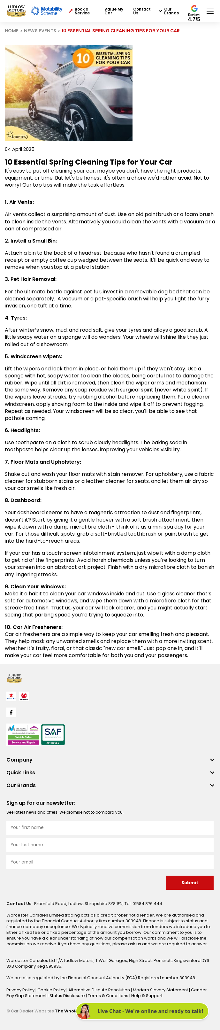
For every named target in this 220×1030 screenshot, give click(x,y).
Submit (189, 883)
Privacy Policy (20, 990)
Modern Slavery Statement (161, 990)
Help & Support (147, 996)
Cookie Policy (51, 990)
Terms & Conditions (108, 996)
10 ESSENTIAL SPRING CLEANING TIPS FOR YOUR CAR (121, 30)
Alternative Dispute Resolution (99, 990)
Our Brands (169, 11)
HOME (12, 30)
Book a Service (79, 11)
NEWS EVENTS (40, 30)
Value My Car (113, 11)
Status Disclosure (67, 996)
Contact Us (142, 11)
